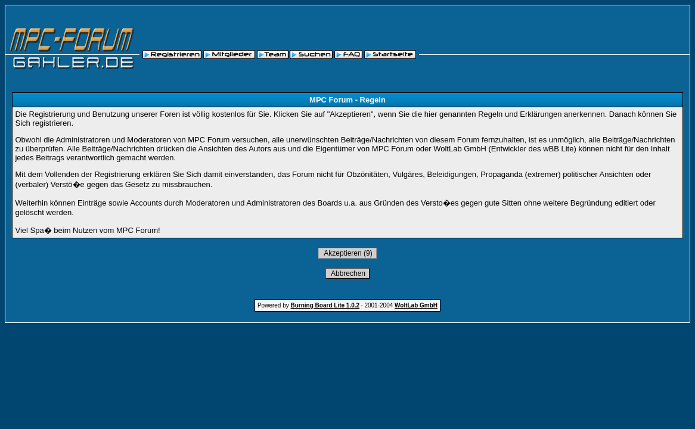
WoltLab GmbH (416, 305)
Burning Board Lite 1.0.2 (325, 305)
